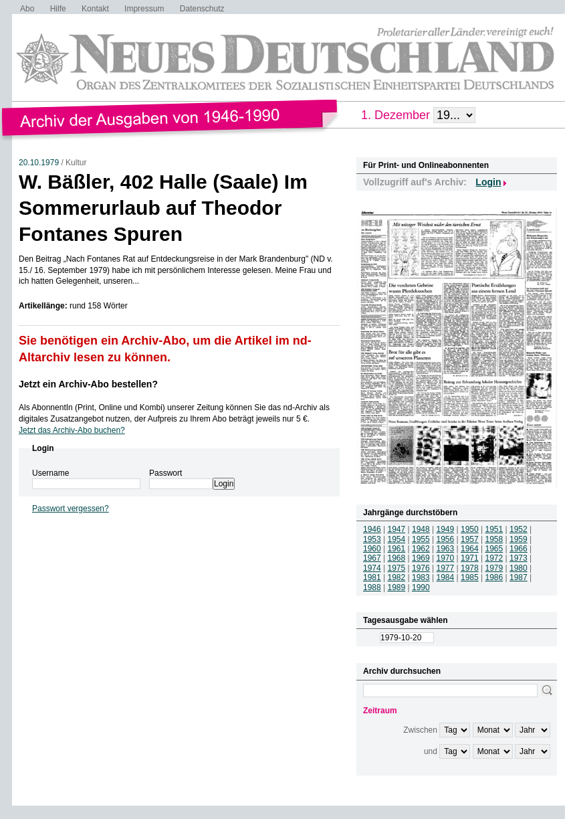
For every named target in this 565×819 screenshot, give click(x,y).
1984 (446, 577)
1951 (494, 529)
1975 (397, 568)
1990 (421, 587)
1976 (421, 568)
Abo (27, 8)
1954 (397, 539)
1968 (397, 558)
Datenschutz (202, 8)
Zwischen (420, 730)
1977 (446, 568)
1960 (372, 548)
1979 (494, 568)
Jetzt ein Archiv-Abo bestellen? (88, 384)
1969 (421, 558)
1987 (519, 577)
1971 (470, 558)
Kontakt (95, 8)
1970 (446, 558)
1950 (470, 529)
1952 (519, 529)
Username (50, 473)
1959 (519, 539)
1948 (421, 529)
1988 (372, 587)
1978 (470, 568)
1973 (519, 558)
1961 (397, 548)
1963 (446, 548)
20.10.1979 (39, 162)
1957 (470, 539)
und (430, 751)
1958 (494, 539)
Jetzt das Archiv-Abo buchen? (72, 430)
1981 (372, 577)
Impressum (144, 8)
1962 (421, 548)
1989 (397, 587)
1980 (519, 568)
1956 (446, 539)
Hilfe (58, 8)
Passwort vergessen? (70, 508)
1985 (470, 577)
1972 (494, 558)
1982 (397, 577)
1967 (372, 558)
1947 (397, 529)
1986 (494, 577)
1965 (494, 548)
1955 (421, 539)
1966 (519, 548)
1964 (470, 548)
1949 (446, 529)
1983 (421, 577)
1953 (372, 539)
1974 (372, 568)
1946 (372, 529)
